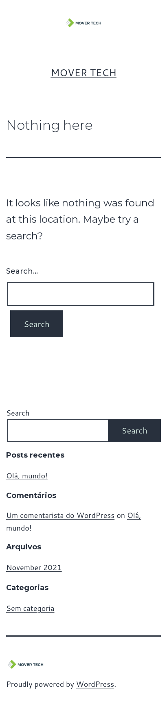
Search (17, 412)
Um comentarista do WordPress (60, 515)
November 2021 (34, 567)
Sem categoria (30, 608)
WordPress (95, 684)
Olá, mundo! (27, 475)
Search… (22, 271)
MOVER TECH (83, 73)
